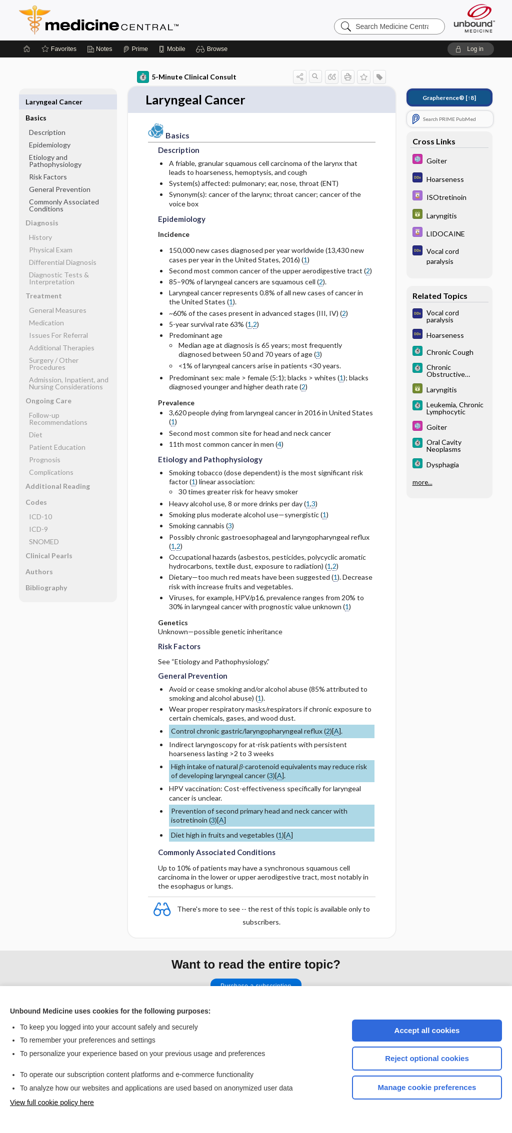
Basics (36, 101)
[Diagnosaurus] (449, 178)
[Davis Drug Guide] (449, 196)
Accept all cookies (427, 1030)
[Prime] (135, 48)
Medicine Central (143, 20)
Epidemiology (49, 128)
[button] (213, 48)
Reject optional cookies (427, 1058)
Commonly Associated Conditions (64, 189)
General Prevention (59, 173)
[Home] (27, 48)
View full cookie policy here (52, 1103)
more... (422, 482)
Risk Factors (48, 160)
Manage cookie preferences (427, 1087)
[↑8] (449, 97)
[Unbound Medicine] (474, 18)
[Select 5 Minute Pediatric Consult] (449, 160)
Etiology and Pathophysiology (55, 144)
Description (47, 116)
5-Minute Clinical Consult (186, 77)
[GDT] (449, 215)
